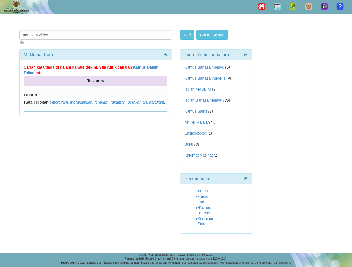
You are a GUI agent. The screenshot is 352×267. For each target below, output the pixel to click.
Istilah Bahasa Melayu (203, 100)
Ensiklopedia (195, 133)
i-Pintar (202, 224)
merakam (60, 102)
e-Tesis (202, 196)
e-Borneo (203, 213)
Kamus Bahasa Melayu (205, 67)
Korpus (202, 191)
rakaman (118, 102)
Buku (189, 144)
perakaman (137, 102)
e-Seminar (204, 218)
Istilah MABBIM (198, 89)
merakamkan (81, 102)
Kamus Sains (196, 111)
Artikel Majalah (197, 122)
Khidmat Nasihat (199, 155)
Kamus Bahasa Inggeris (205, 78)
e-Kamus (203, 207)
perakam (156, 102)
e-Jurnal (203, 202)
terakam (102, 102)
